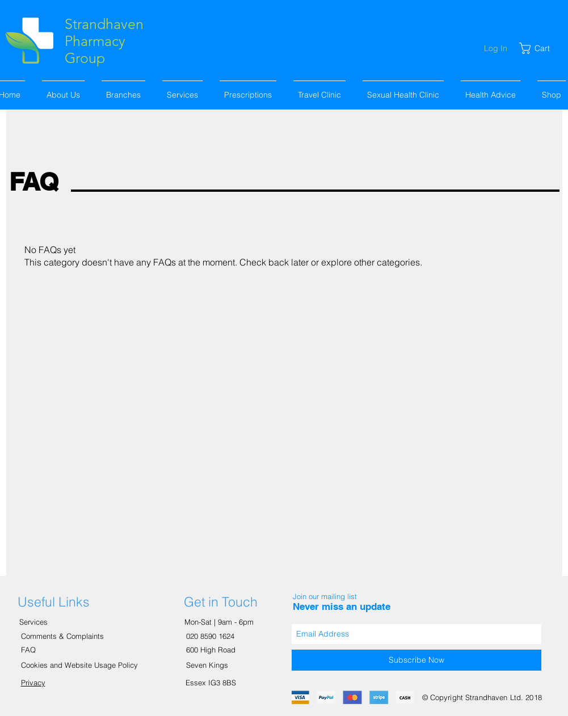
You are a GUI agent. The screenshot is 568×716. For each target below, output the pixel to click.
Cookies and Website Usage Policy (79, 664)
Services (34, 621)
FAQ (28, 649)
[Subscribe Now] (416, 660)
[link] (540, 48)
